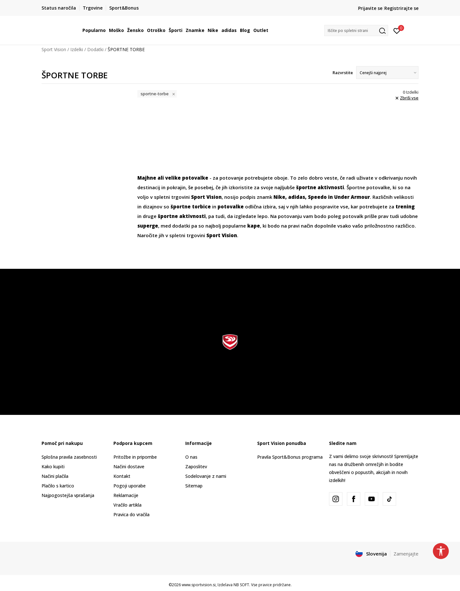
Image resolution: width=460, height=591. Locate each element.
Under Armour (352, 197)
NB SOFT (241, 584)
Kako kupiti (53, 466)
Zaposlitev (196, 466)
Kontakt (121, 476)
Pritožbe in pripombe (135, 457)
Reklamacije (125, 495)
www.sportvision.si (199, 584)
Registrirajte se (401, 8)
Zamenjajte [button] (406, 553)
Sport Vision (54, 49)
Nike (279, 197)
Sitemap (194, 486)
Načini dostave (128, 466)
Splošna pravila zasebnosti (69, 457)
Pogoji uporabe (129, 486)
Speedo (317, 197)
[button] (356, 30)
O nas (191, 457)
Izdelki (76, 49)
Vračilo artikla (127, 505)
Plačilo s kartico (58, 486)
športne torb (187, 206)
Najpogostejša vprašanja (68, 495)
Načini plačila (55, 476)
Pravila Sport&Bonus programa (290, 457)
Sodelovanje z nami (205, 476)
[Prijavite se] (397, 30)
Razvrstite (343, 72)
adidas (296, 197)
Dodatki (95, 49)
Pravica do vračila (131, 514)
